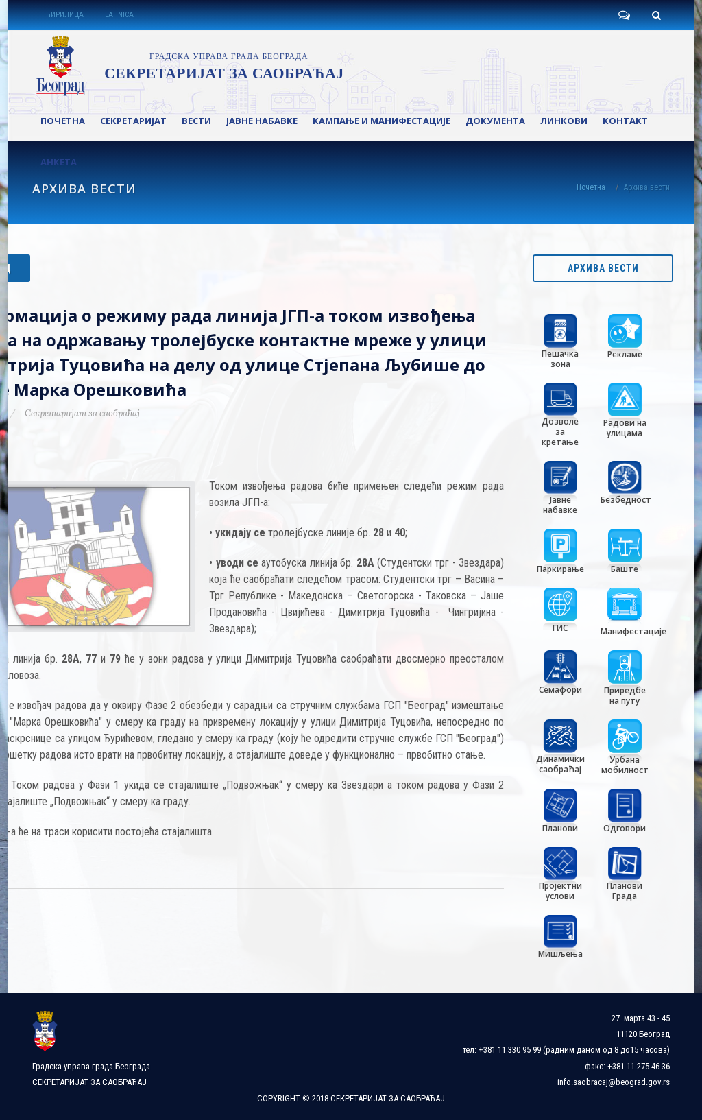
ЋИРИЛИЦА (64, 14)
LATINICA (119, 14)
